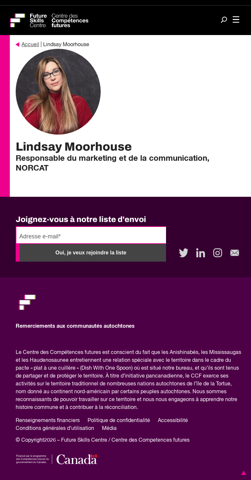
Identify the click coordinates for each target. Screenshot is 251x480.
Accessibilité (173, 420)
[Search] (224, 20)
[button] (242, 472)
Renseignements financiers (48, 420)
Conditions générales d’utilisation (55, 428)
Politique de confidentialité (119, 420)
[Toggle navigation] (236, 20)
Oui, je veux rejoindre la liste (91, 252)
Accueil (27, 44)
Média (109, 428)
